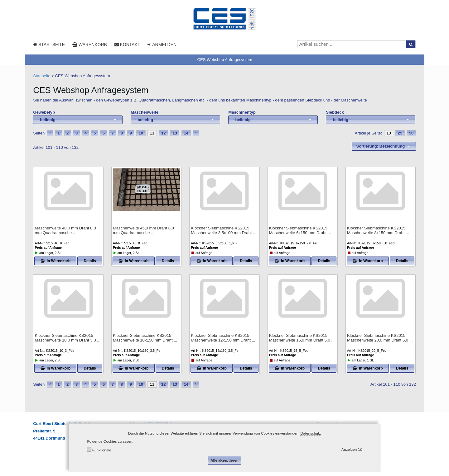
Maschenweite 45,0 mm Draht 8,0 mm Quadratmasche (143, 230)
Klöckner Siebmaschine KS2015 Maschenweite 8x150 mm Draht (378, 230)
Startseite (41, 75)
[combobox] (78, 119)
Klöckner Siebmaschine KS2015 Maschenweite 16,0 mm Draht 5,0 (302, 338)
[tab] (224, 59)
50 (411, 133)
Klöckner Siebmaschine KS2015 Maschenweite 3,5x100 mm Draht (223, 230)
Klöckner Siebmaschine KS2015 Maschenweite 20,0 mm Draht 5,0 (380, 338)
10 (141, 133)
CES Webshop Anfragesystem (224, 59)
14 (186, 133)
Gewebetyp (44, 112)
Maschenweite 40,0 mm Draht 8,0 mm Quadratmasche (65, 230)
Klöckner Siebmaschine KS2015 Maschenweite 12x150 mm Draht (223, 338)
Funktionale (101, 450)
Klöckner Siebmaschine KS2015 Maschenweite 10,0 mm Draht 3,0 (67, 338)
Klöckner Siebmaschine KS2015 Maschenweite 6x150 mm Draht (300, 230)
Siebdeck (335, 112)
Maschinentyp (241, 112)
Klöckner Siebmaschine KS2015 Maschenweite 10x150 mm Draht (145, 338)
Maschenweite (144, 112)
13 (174, 133)
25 (400, 133)
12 (163, 133)
